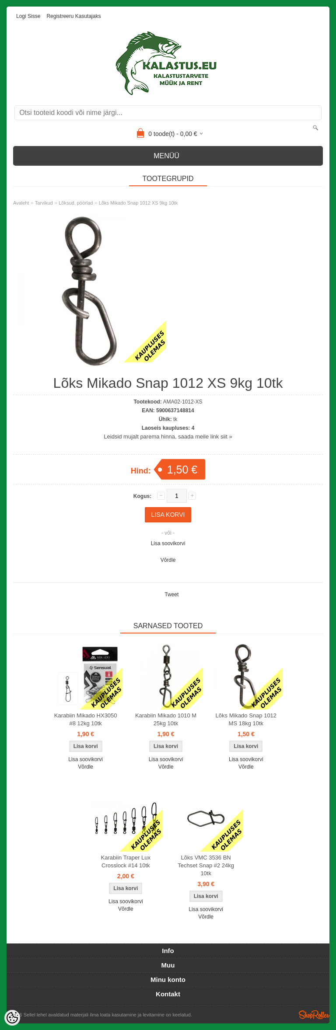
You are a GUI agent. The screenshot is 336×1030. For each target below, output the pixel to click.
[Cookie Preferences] (12, 1018)
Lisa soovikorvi (168, 543)
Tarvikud (44, 202)
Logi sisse (28, 16)
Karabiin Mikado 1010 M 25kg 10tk (165, 719)
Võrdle (168, 560)
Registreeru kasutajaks (73, 16)
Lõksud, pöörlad (76, 202)
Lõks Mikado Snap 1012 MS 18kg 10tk (246, 719)
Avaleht (21, 202)
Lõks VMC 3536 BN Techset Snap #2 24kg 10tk (206, 865)
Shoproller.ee (314, 1014)
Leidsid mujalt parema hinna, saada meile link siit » (168, 436)
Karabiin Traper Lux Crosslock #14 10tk (125, 861)
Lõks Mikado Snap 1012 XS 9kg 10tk (138, 202)
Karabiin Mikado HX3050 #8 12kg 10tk (85, 719)
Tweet (171, 595)
